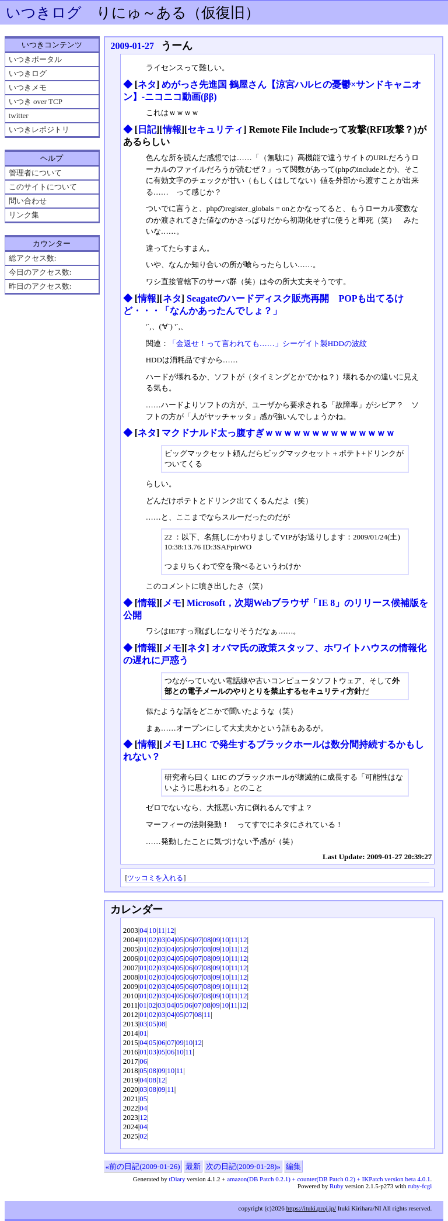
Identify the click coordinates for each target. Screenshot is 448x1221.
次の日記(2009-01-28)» (243, 1166)
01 (143, 939)
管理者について (35, 172)
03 (162, 939)
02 (152, 939)
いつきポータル (35, 59)
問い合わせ (28, 200)
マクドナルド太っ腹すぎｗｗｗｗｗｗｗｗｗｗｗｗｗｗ (278, 433)
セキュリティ (215, 129)
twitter (19, 115)
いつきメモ (28, 87)
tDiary (177, 1178)
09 (216, 939)
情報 (172, 129)
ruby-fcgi (420, 1185)
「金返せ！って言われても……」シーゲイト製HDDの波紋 (268, 343)
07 (198, 939)
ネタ (147, 84)
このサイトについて (43, 186)
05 (180, 939)
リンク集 (24, 214)
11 (162, 930)
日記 (147, 129)
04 (143, 930)
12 (170, 930)
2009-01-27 (132, 46)
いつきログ (44, 12)
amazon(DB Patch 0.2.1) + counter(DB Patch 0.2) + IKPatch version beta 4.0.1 (328, 1178)
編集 (293, 1166)
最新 (193, 1166)
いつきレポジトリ (39, 129)
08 (207, 939)
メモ (172, 603)
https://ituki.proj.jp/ (311, 1208)
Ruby (337, 1185)
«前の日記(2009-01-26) (143, 1166)
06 (188, 939)
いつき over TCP (35, 101)
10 (152, 930)
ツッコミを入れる (155, 878)
